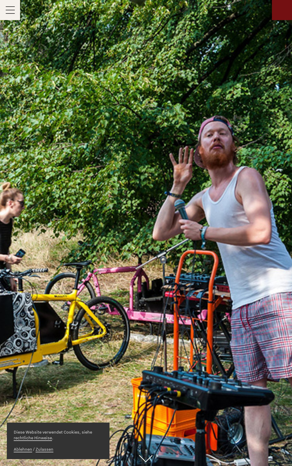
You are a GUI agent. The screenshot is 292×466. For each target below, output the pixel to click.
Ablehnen (23, 449)
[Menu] (10, 10)
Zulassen (44, 449)
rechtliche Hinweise (33, 437)
